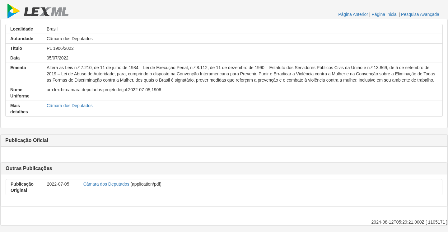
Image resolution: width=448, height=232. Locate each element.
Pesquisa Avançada (420, 14)
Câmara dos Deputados (70, 105)
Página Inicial (384, 14)
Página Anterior (353, 14)
